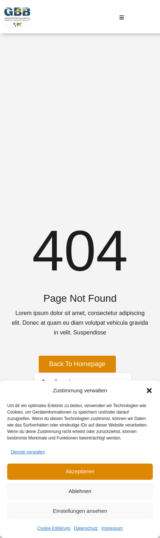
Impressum (112, 528)
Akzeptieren (80, 471)
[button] (149, 390)
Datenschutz (86, 528)
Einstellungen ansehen (80, 511)
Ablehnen (80, 491)
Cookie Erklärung (53, 528)
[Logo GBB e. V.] (17, 10)
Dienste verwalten (28, 452)
